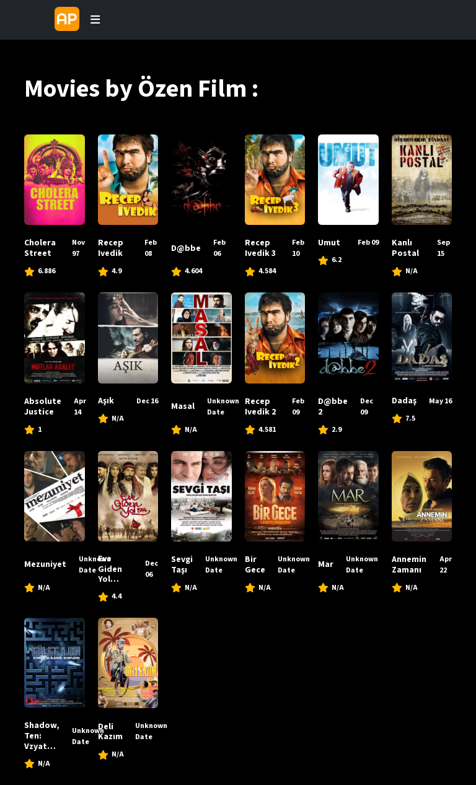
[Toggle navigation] (94, 19)
